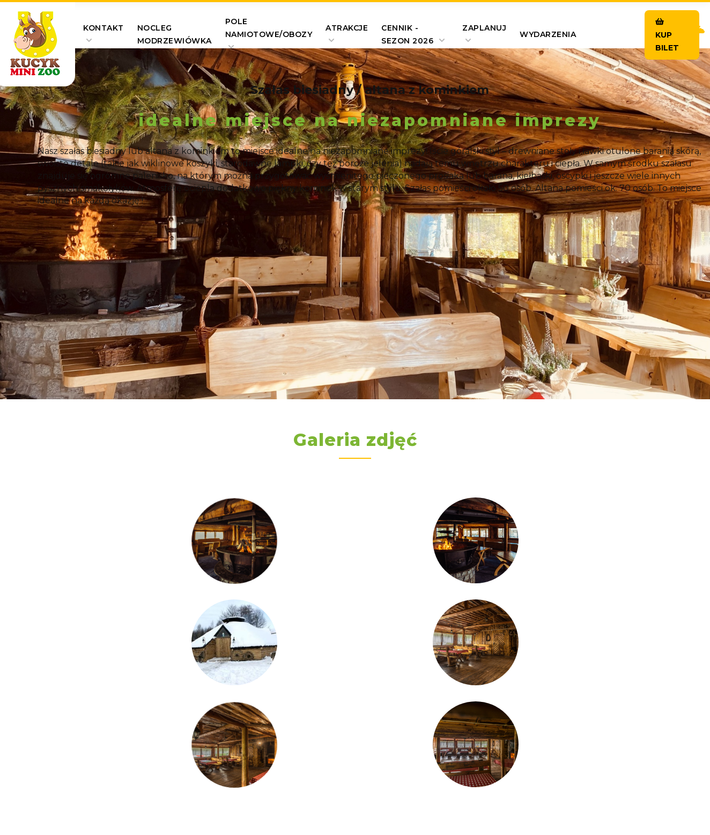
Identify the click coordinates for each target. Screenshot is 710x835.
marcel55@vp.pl (158, 720)
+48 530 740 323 (377, 692)
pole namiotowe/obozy (269, 33)
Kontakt (103, 33)
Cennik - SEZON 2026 (413, 34)
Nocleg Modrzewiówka (174, 34)
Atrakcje (347, 33)
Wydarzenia (548, 34)
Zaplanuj (484, 33)
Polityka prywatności (454, 760)
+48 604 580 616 (585, 692)
